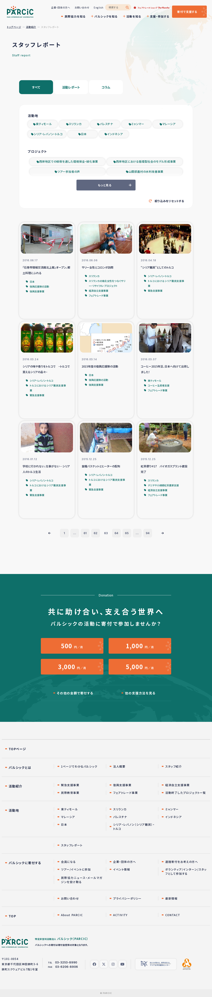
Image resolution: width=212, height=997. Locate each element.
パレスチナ (106, 124)
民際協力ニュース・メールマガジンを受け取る (82, 880)
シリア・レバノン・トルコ (48, 134)
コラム (105, 87)
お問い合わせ (82, 7)
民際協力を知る (75, 16)
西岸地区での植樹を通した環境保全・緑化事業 (68, 161)
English (98, 7)
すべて (36, 87)
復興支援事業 (122, 785)
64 (117, 533)
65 (127, 533)
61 (85, 533)
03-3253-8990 (66, 962)
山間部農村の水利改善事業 (146, 171)
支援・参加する (159, 16)
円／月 (72, 645)
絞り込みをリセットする (169, 201)
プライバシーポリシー (127, 898)
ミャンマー (137, 124)
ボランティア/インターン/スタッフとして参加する (186, 871)
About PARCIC (72, 915)
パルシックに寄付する (25, 862)
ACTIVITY (120, 915)
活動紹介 (31, 27)
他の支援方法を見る (140, 693)
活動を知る (133, 16)
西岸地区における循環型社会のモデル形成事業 (146, 161)
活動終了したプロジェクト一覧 (185, 793)
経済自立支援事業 (177, 785)
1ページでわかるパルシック (79, 766)
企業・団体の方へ (60, 7)
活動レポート (71, 87)
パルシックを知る (106, 16)
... (74, 533)
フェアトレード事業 (125, 793)
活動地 (14, 810)
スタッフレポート (72, 845)
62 (96, 533)
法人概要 (119, 766)
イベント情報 (121, 869)
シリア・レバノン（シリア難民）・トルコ (134, 826)
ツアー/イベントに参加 (76, 869)
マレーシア (169, 124)
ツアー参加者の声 (68, 171)
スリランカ (75, 124)
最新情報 (171, 898)
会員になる (68, 862)
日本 (84, 134)
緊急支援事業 (70, 785)
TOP (12, 916)
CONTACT (172, 915)
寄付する (187, 12)
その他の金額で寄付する (75, 693)
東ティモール (44, 124)
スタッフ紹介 (173, 766)
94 (148, 533)
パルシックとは (20, 767)
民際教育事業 (70, 793)
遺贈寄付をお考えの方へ (181, 862)
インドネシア (115, 134)
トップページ (14, 27)
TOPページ (17, 749)
